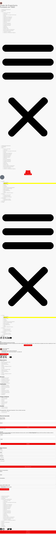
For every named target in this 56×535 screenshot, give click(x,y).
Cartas (3, 524)
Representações (6, 189)
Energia (5, 15)
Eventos (3, 521)
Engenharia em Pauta (7, 333)
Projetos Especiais (5, 497)
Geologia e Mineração (7, 25)
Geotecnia (5, 26)
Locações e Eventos (7, 195)
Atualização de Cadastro (6, 383)
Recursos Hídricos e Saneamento (9, 29)
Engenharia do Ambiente (8, 154)
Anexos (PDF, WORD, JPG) (5, 485)
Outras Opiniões (4, 398)
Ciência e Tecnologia (7, 12)
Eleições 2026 (6, 184)
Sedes (5, 191)
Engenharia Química (7, 21)
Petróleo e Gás (6, 28)
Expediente (3, 388)
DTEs (2, 11)
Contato (3, 202)
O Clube (3, 181)
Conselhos (5, 186)
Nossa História (6, 182)
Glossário (3, 389)
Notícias (3, 399)
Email (1, 439)
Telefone (1, 455)
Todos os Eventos (5, 407)
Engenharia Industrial (7, 156)
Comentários (2, 478)
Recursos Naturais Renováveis (9, 30)
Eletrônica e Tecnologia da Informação (10, 14)
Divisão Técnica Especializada (7, 499)
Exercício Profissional (7, 23)
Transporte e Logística (7, 31)
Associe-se (5, 183)
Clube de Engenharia (8, 6)
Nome (1, 434)
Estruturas (5, 22)
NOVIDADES (4, 10)
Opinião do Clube (4, 397)
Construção (5, 13)
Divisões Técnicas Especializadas (9, 187)
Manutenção (6, 27)
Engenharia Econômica (7, 155)
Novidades (3, 498)
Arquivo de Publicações (6, 387)
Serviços (3, 193)
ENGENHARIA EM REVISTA (6, 9)
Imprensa (3, 201)
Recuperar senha (3, 428)
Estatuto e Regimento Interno (8, 192)
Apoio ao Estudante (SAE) (8, 188)
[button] (28, 89)
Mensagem (2, 459)
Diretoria (5, 185)
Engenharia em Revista (7, 200)
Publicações (4, 332)
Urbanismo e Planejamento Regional (9, 32)
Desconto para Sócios (7, 194)
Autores (3, 400)
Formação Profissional (7, 24)
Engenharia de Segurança (8, 16)
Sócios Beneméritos (7, 190)
